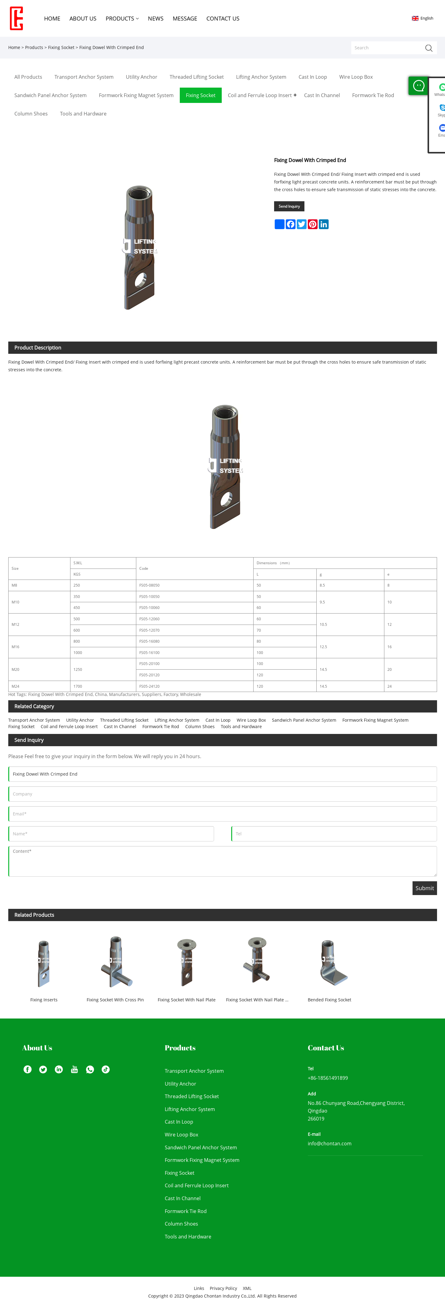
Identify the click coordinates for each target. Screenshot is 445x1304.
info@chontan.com (330, 1143)
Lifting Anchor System (177, 720)
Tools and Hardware (241, 726)
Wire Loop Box (251, 720)
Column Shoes (200, 726)
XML (247, 1288)
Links (199, 1288)
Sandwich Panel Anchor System (304, 720)
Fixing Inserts (44, 1000)
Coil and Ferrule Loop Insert (69, 726)
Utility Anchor (80, 720)
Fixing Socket (61, 47)
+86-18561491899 (328, 1078)
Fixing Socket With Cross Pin (115, 1000)
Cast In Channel (120, 726)
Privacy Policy (223, 1288)
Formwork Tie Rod (160, 726)
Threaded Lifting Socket (124, 720)
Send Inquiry (289, 206)
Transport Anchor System (34, 720)
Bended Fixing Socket (329, 1000)
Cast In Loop (218, 720)
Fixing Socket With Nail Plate (187, 1000)
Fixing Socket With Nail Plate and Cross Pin (260, 1000)
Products (34, 47)
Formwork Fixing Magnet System (375, 720)
